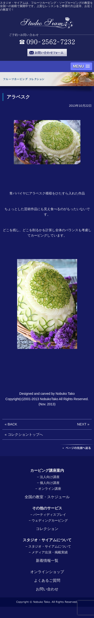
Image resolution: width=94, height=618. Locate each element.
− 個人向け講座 (48, 483)
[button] (81, 66)
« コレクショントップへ (24, 434)
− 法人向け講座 (48, 477)
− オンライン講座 (48, 488)
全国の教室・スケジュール (47, 497)
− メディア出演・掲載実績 (48, 552)
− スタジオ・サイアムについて (48, 546)
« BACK (11, 424)
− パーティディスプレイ (48, 514)
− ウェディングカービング (48, 520)
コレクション (47, 529)
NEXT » (83, 424)
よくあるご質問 (47, 580)
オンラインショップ (47, 572)
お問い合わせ (47, 589)
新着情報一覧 (47, 561)
